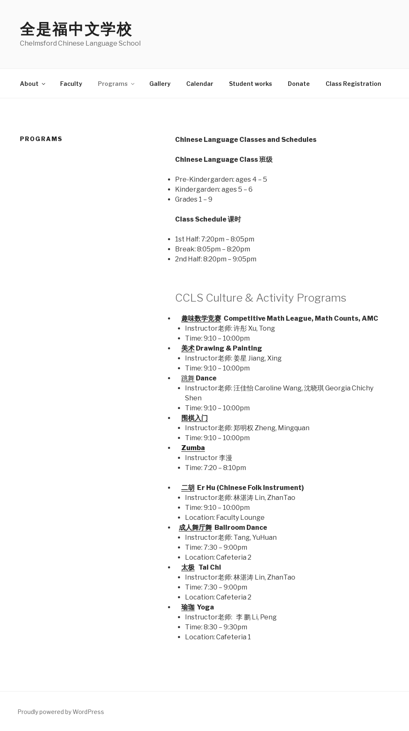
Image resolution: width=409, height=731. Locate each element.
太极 (188, 567)
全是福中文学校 (76, 29)
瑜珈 (188, 607)
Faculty (71, 83)
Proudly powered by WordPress (60, 711)
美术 (188, 348)
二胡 (188, 488)
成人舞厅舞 (195, 527)
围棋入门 (194, 418)
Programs (117, 83)
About (33, 83)
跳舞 (188, 378)
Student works (250, 83)
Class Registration (353, 83)
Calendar (199, 83)
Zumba (193, 448)
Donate (299, 83)
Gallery (159, 83)
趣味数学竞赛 (201, 318)
